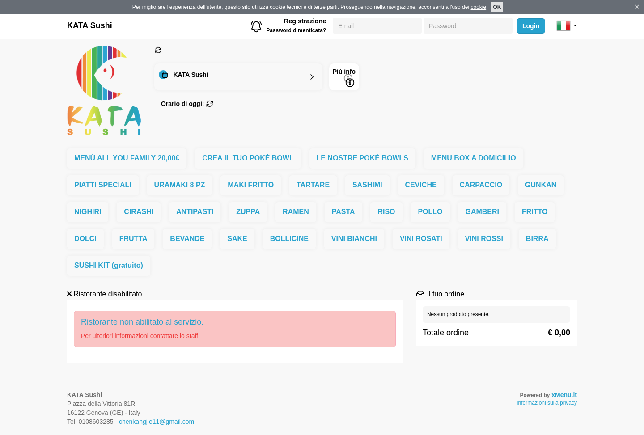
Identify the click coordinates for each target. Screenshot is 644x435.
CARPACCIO (481, 185)
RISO (386, 211)
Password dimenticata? (296, 30)
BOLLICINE (289, 238)
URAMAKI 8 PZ (179, 185)
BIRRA (537, 238)
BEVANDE (187, 238)
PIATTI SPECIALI (102, 185)
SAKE (237, 238)
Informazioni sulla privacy (547, 403)
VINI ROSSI (484, 238)
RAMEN (296, 211)
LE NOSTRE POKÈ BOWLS (362, 158)
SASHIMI (367, 185)
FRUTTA (133, 238)
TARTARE (313, 185)
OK (497, 7)
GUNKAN (540, 185)
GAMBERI (482, 211)
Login (530, 26)
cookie (478, 7)
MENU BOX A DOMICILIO (473, 158)
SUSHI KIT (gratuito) (108, 265)
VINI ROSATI (421, 238)
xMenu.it (564, 394)
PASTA (343, 211)
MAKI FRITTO (251, 185)
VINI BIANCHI (354, 238)
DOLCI (85, 238)
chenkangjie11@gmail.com (156, 421)
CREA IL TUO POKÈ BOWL (247, 158)
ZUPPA (248, 211)
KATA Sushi (89, 25)
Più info (344, 77)
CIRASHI (138, 211)
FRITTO (534, 211)
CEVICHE (421, 185)
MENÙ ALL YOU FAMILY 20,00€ (126, 158)
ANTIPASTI (194, 211)
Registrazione (305, 21)
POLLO (430, 211)
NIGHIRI (87, 211)
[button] (567, 25)
